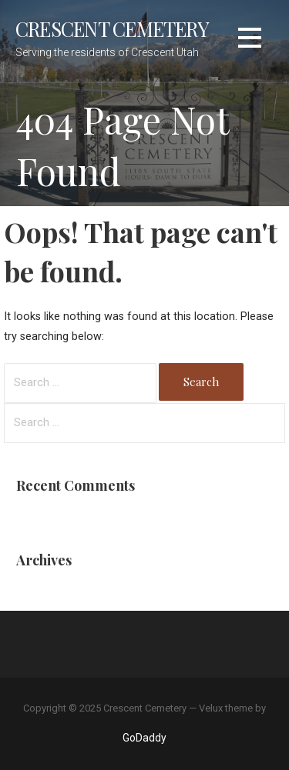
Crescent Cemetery (112, 28)
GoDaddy (144, 738)
